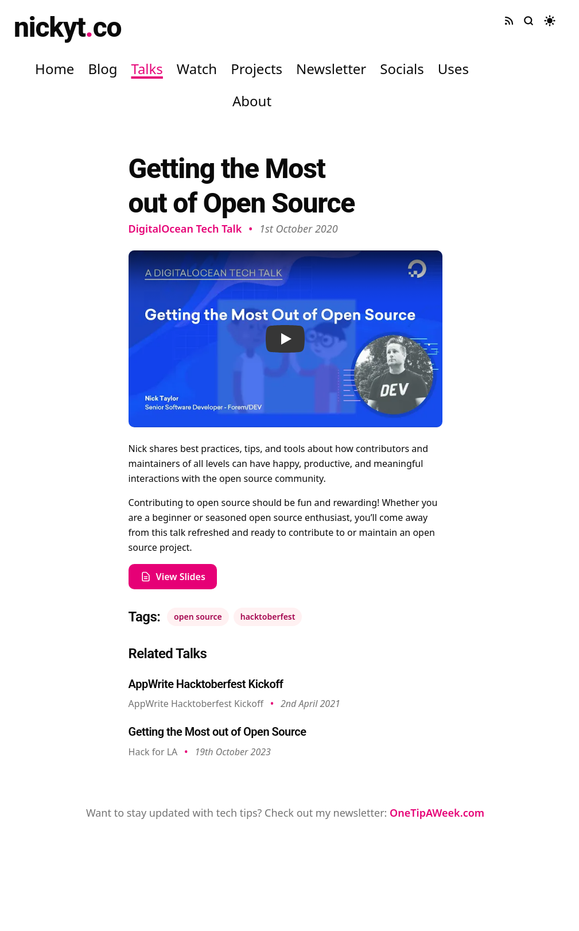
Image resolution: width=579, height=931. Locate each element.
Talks (146, 68)
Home (54, 68)
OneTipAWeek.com (437, 813)
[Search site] (528, 21)
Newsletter (331, 68)
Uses (453, 68)
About (251, 100)
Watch (197, 68)
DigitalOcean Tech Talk (185, 228)
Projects (256, 68)
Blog (102, 68)
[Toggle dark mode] (550, 21)
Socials (402, 68)
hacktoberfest (268, 616)
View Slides (172, 576)
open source (198, 616)
